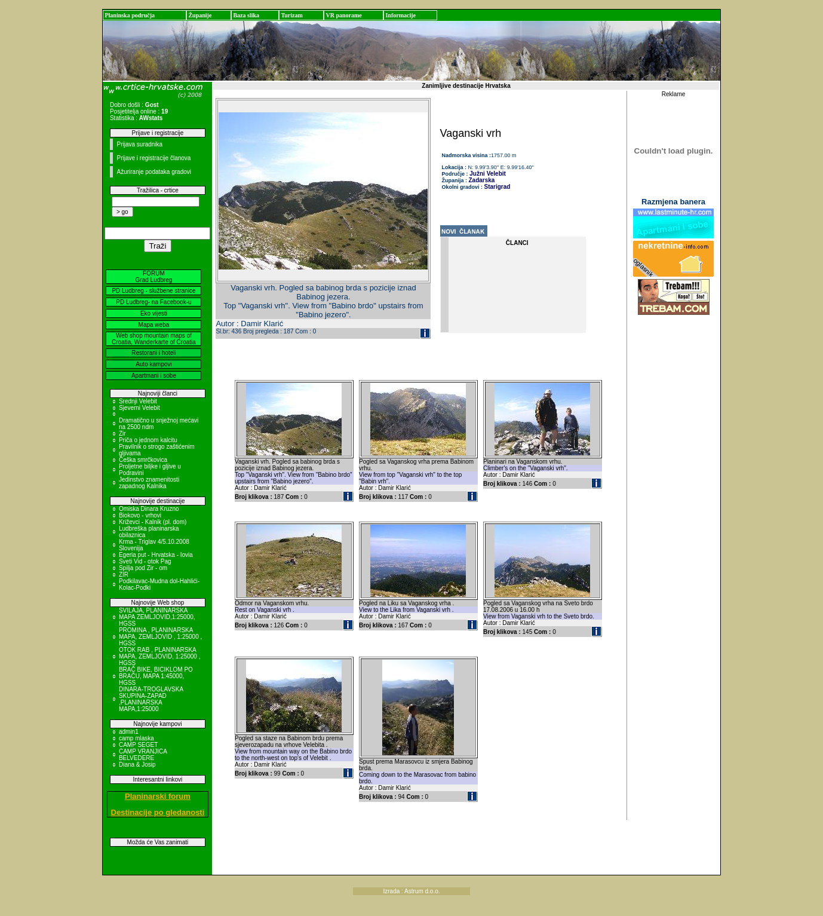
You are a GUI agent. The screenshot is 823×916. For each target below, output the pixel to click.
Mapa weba (154, 324)
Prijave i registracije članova (153, 158)
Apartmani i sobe (153, 375)
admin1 (129, 731)
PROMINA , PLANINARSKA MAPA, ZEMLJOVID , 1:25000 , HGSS (160, 637)
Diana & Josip (137, 764)
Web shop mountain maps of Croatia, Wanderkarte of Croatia (154, 338)
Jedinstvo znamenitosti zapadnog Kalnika (149, 482)
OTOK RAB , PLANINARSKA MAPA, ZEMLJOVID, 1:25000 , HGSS (160, 656)
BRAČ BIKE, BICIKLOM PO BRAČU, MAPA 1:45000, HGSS (156, 676)
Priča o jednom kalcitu (148, 440)
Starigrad (497, 186)
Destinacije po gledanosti (158, 812)
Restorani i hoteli (153, 353)
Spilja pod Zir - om (143, 568)
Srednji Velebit (138, 401)
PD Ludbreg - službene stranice (153, 290)
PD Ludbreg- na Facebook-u (153, 302)
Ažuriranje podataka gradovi (153, 172)
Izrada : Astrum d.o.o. (411, 891)
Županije (199, 15)
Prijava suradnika (139, 144)
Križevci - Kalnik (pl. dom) (152, 522)
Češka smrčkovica (143, 460)
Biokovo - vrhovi (140, 515)
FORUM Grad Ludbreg (154, 276)
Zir (122, 433)
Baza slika (246, 15)
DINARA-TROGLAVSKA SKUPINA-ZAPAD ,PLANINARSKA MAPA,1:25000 (151, 699)
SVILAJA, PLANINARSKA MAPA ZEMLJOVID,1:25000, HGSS (157, 617)
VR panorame (343, 15)
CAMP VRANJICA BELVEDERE (143, 754)
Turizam (291, 15)
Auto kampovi (154, 364)
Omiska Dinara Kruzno (149, 509)
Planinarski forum (158, 796)
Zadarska (482, 180)
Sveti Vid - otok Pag (145, 561)
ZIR (123, 574)
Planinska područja (130, 15)
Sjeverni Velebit (139, 408)
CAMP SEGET (138, 745)
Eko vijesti (153, 313)
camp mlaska (136, 738)
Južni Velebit (487, 173)
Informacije (400, 15)
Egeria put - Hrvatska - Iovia (156, 555)
